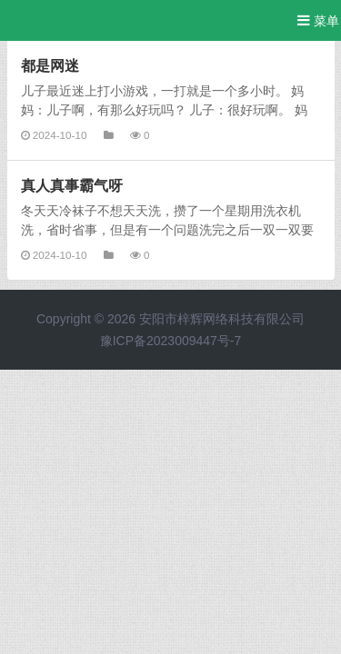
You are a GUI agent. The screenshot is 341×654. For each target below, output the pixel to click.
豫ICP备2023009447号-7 (171, 340)
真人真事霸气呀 (72, 185)
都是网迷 (50, 65)
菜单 (318, 20)
